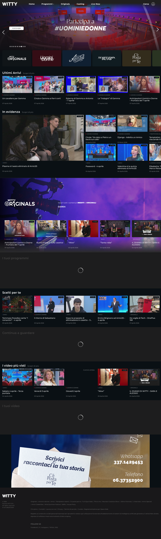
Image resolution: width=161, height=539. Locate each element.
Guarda (62, 207)
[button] (48, 4)
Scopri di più (28, 73)
